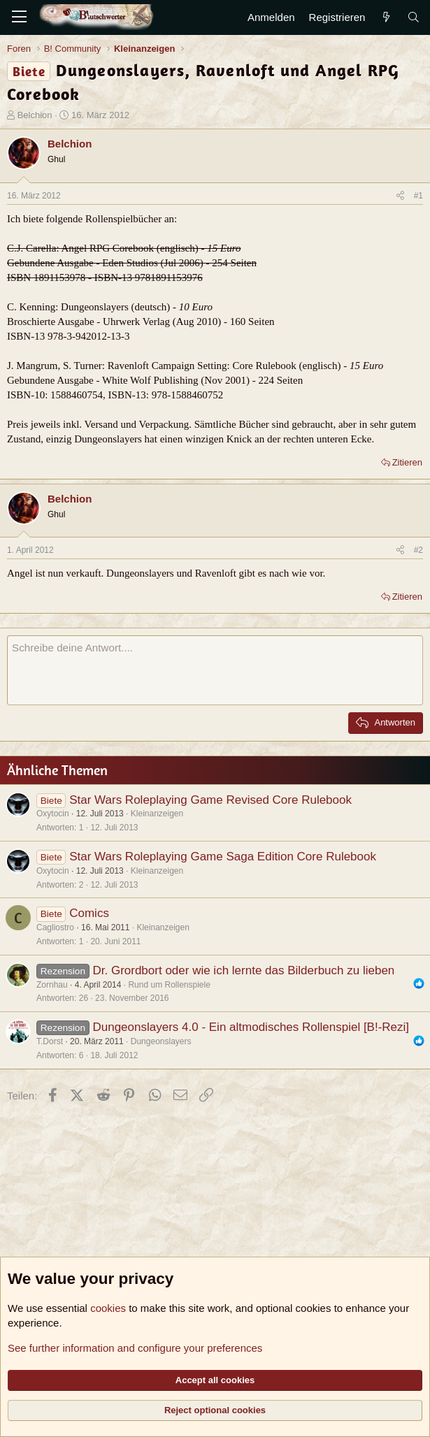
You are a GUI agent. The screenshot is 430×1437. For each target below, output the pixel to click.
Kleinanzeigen (157, 813)
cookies (108, 1308)
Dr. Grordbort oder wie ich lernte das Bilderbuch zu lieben (243, 970)
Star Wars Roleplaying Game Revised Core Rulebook (210, 800)
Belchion (34, 115)
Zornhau (52, 985)
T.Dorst (49, 1041)
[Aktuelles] (385, 17)
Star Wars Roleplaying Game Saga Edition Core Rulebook (222, 856)
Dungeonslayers (161, 1041)
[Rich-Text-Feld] (215, 670)
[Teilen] (400, 196)
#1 (418, 196)
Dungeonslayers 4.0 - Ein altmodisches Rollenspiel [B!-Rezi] (250, 1027)
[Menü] (19, 17)
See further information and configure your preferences (135, 1348)
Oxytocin (52, 813)
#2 (418, 550)
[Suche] (413, 17)
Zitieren (407, 462)
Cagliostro (55, 927)
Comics (89, 913)
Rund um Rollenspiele (169, 985)
